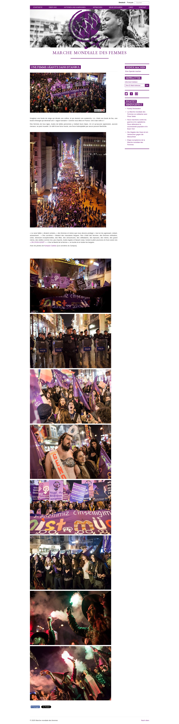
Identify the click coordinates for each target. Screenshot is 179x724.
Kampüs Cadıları (50, 246)
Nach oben (145, 720)
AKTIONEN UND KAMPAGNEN (75, 7)
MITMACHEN (97, 7)
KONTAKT (142, 7)
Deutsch (122, 2)
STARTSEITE (37, 7)
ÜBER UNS (53, 7)
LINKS (131, 7)
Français (130, 2)
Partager (35, 707)
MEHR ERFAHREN (115, 7)
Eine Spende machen (133, 71)
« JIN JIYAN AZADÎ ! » (38, 242)
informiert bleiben (131, 82)
